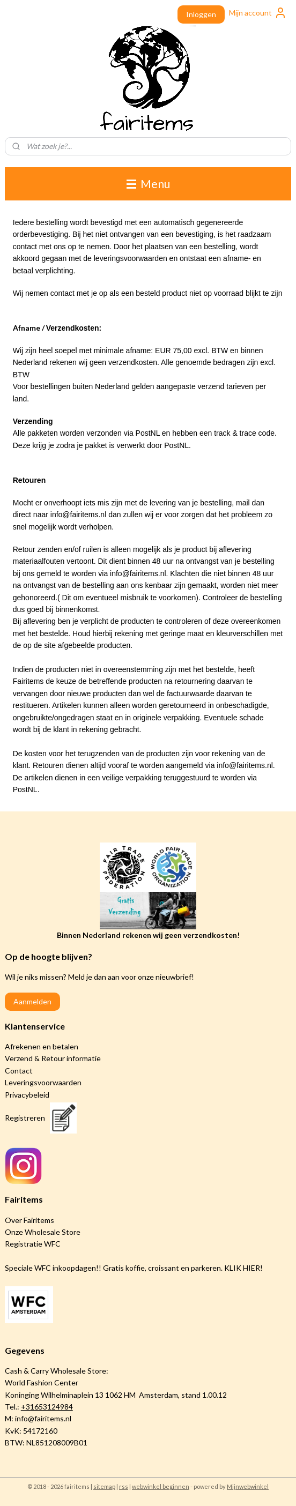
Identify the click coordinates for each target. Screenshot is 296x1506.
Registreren (25, 1117)
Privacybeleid (27, 1094)
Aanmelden (32, 1001)
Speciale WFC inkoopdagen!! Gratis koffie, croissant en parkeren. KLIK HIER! (134, 1267)
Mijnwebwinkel (248, 1486)
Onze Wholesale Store (42, 1231)
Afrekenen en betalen (41, 1046)
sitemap (104, 1486)
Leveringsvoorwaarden (43, 1082)
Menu (148, 183)
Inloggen (201, 14)
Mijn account (258, 12)
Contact (19, 1070)
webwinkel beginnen (160, 1486)
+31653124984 (47, 1406)
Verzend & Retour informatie (53, 1058)
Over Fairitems (29, 1220)
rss (123, 1486)
